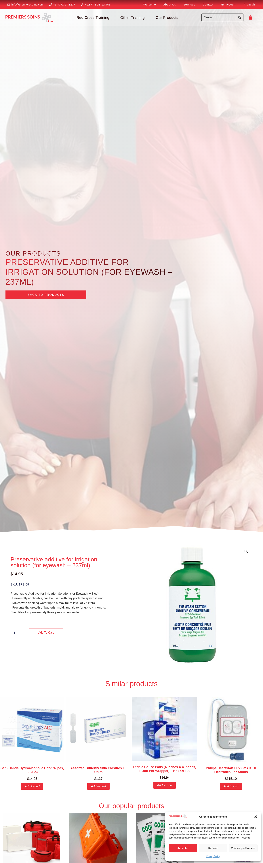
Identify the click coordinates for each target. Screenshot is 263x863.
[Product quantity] (16, 632)
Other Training (132, 18)
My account (229, 4)
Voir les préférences (243, 848)
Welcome (149, 4)
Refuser (213, 848)
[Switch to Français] (249, 4)
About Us (169, 4)
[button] (256, 817)
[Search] (239, 17)
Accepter (182, 848)
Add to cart (46, 632)
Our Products (167, 18)
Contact (208, 4)
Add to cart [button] (32, 786)
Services (189, 4)
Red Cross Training (93, 18)
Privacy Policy (213, 856)
